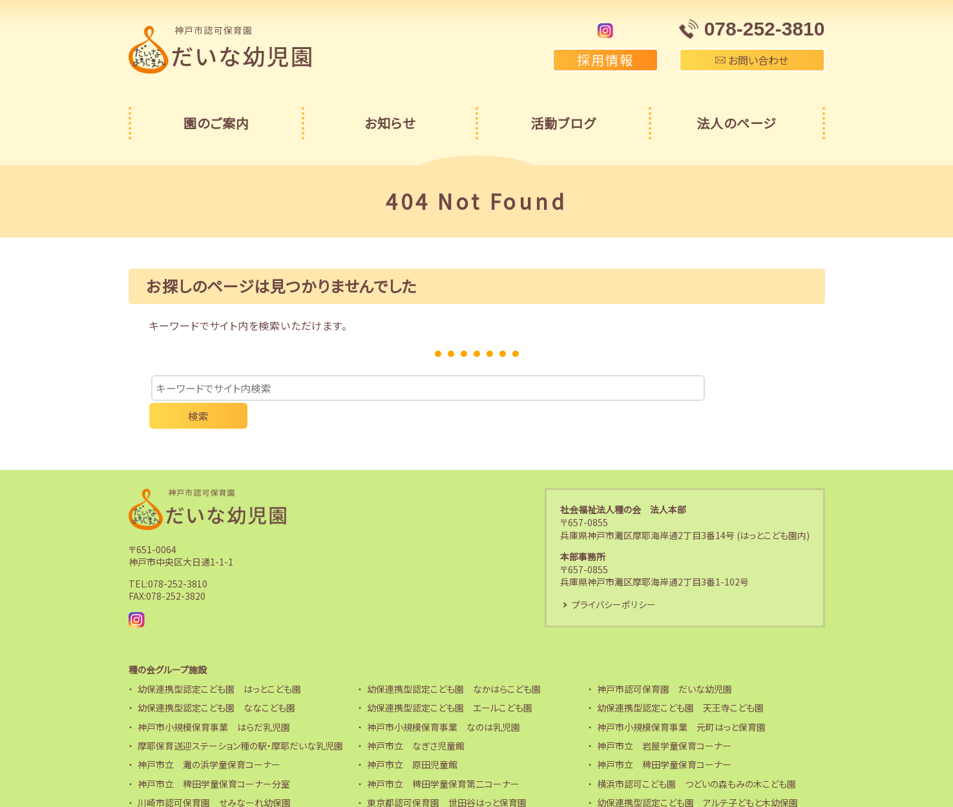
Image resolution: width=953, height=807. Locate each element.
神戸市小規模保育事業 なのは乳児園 (443, 701)
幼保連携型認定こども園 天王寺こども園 (680, 682)
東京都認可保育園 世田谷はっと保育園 (447, 777)
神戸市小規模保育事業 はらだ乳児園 (214, 701)
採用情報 (605, 59)
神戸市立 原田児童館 (412, 739)
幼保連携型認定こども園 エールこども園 (449, 682)
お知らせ (389, 123)
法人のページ (736, 123)
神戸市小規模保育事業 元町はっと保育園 (681, 701)
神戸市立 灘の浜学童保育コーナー (209, 739)
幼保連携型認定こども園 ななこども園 (216, 682)
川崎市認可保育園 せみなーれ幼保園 (214, 777)
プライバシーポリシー (613, 578)
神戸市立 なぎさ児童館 (416, 719)
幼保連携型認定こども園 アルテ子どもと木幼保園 (697, 777)
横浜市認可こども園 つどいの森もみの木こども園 (696, 757)
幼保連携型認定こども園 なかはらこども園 (454, 663)
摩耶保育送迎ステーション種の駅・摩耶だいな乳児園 (240, 719)
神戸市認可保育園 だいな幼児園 (664, 663)
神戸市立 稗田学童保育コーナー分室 (214, 757)
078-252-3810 (177, 557)
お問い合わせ (751, 60)
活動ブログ (563, 123)
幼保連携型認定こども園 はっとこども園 (219, 663)
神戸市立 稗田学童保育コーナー (664, 739)
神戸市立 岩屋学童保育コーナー (664, 719)
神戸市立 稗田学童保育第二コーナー (443, 757)
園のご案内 (216, 123)
